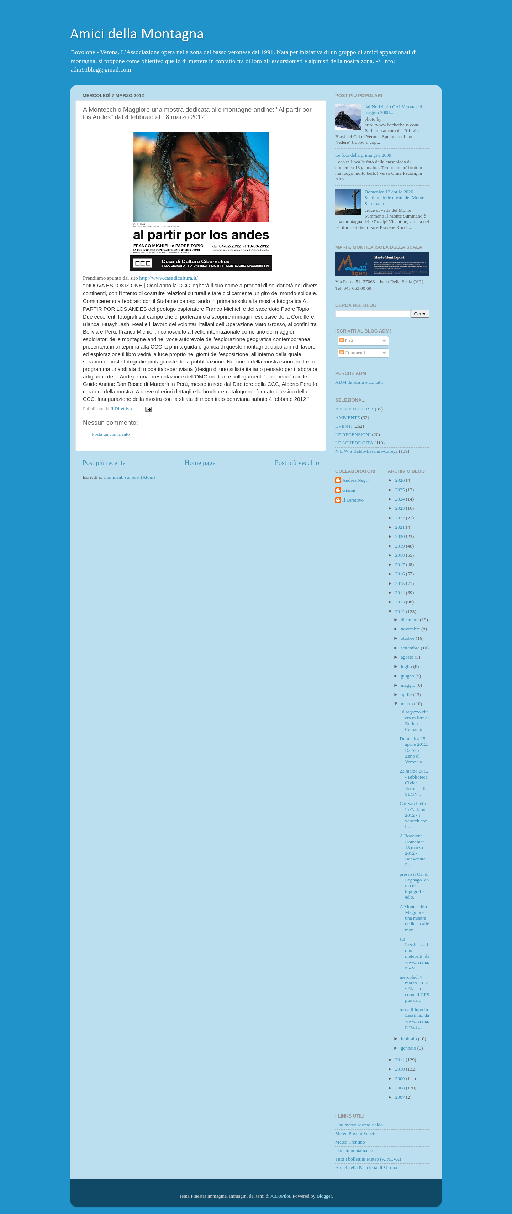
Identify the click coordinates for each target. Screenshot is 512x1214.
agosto (408, 657)
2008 (400, 1087)
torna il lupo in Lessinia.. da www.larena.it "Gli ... (414, 1018)
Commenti (352, 352)
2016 (400, 573)
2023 (400, 508)
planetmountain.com (355, 1150)
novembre (411, 629)
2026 (400, 480)
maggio (409, 685)
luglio (407, 666)
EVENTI (344, 426)
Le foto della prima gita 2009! (364, 155)
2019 (400, 546)
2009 (400, 1078)
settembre (411, 647)
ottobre (408, 638)
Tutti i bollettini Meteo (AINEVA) (368, 1159)
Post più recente (104, 462)
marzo (407, 703)
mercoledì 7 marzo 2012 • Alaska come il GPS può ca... (414, 988)
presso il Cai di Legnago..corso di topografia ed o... (414, 886)
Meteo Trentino (350, 1142)
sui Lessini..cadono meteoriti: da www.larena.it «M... (414, 953)
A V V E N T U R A (354, 409)
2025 (400, 489)
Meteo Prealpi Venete (355, 1133)
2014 (400, 592)
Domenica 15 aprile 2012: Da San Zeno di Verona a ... (414, 750)
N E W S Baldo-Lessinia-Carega (366, 451)
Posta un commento (111, 434)
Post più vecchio (297, 462)
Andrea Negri (355, 480)
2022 (400, 517)
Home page (200, 462)
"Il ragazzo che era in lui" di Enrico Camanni (414, 720)
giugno (408, 676)
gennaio (409, 1048)
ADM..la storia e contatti (359, 382)
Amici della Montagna (137, 34)
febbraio (409, 1038)
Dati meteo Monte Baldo (359, 1124)
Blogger (324, 1196)
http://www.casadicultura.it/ (168, 278)
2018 (400, 555)
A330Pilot (280, 1196)
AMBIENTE (347, 417)
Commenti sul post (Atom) (129, 477)
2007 (400, 1097)
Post (346, 340)
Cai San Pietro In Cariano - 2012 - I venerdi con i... (414, 815)
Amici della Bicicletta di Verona (366, 1167)
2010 (400, 1069)
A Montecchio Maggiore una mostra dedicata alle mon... (414, 918)
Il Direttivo (353, 500)
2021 (400, 527)
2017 (400, 564)
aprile (407, 694)
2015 (400, 583)
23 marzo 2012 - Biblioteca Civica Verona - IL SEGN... (414, 782)
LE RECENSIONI (353, 434)
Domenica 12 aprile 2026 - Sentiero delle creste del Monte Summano (394, 197)
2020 (400, 536)
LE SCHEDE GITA (354, 442)
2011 (400, 1059)
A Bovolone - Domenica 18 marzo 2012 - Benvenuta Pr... (413, 850)
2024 (400, 499)
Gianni (348, 490)
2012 (400, 611)
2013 (400, 602)
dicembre (410, 619)
